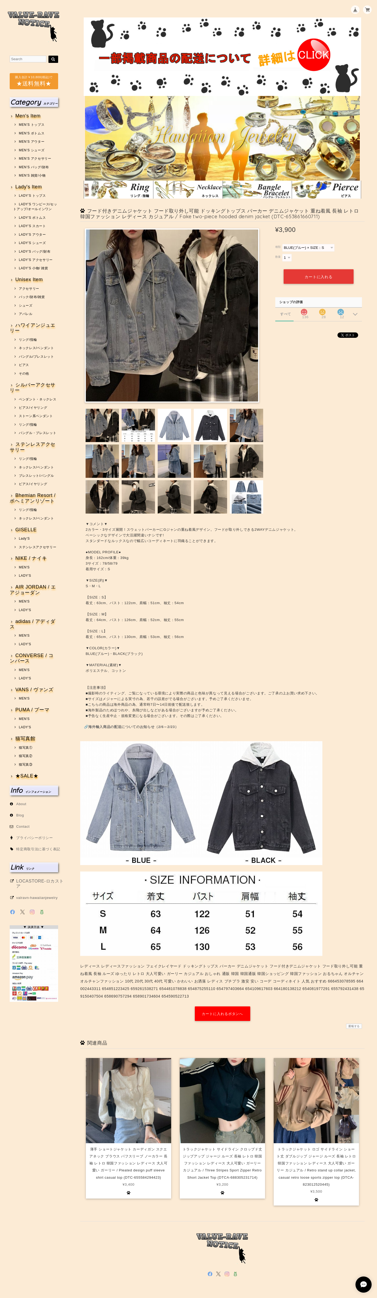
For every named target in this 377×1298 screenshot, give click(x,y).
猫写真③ (26, 764)
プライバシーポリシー (34, 838)
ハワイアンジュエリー (32, 328)
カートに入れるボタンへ (222, 1014)
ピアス (24, 365)
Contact (23, 826)
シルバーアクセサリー (32, 387)
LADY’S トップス (32, 196)
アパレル (26, 314)
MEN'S (24, 567)
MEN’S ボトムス (31, 133)
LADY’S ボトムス (32, 218)
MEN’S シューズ (31, 150)
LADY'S (25, 576)
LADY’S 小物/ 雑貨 (33, 268)
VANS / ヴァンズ (34, 689)
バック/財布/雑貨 (32, 297)
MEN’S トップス (31, 125)
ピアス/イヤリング (33, 408)
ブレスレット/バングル (36, 476)
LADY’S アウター (32, 234)
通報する (354, 1026)
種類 (278, 246)
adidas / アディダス (32, 624)
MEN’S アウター (31, 142)
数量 (278, 256)
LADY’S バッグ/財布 (34, 251)
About (21, 804)
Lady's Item (28, 186)
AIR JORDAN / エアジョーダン (33, 590)
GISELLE (26, 529)
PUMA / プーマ (32, 709)
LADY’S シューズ (32, 243)
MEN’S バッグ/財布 (34, 167)
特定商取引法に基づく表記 (38, 849)
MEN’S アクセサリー (35, 158)
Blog (20, 815)
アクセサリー (29, 289)
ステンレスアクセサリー (32, 447)
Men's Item (28, 116)
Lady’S (24, 538)
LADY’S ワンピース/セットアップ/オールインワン (35, 206)
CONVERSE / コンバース (32, 658)
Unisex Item (29, 279)
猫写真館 (25, 738)
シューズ (26, 305)
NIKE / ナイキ (31, 558)
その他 (24, 373)
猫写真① (26, 748)
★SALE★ (26, 776)
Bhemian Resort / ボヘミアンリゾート (32, 498)
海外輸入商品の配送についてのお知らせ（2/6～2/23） (133, 727)
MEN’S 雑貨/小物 (32, 175)
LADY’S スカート (32, 226)
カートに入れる (319, 277)
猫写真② (26, 756)
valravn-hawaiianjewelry (37, 898)
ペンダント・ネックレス (37, 399)
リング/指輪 (28, 340)
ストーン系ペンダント (36, 416)
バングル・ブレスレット (37, 433)
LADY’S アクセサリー (36, 260)
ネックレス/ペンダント (36, 348)
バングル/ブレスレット (36, 356)
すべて (285, 314)
